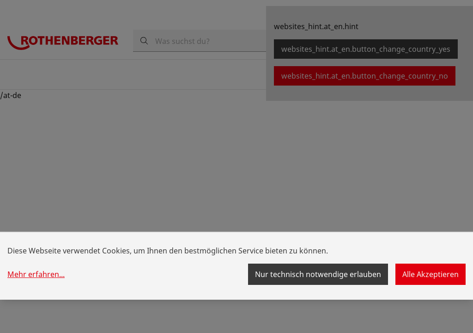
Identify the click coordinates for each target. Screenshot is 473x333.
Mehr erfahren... (36, 274)
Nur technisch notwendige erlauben (318, 274)
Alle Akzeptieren (430, 274)
